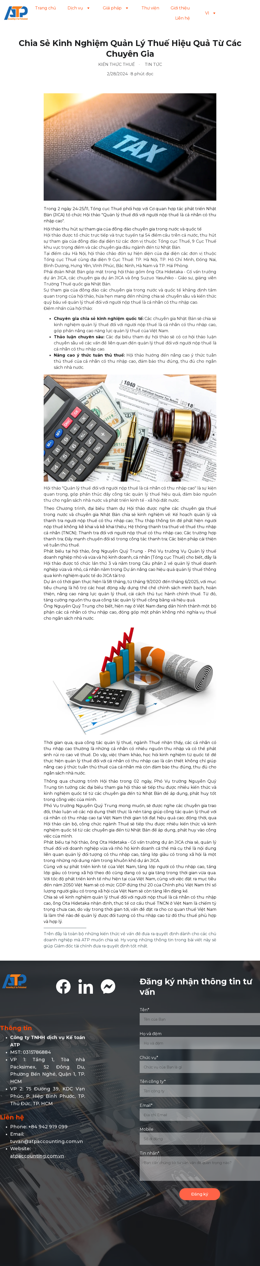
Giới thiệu (180, 8)
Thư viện (150, 8)
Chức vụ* (149, 1058)
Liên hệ (182, 18)
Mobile (146, 1130)
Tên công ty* (153, 1082)
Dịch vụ (75, 8)
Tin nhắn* (149, 1154)
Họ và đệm (150, 1035)
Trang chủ (45, 8)
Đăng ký (199, 1195)
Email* (146, 1106)
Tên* (144, 1011)
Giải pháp (112, 8)
